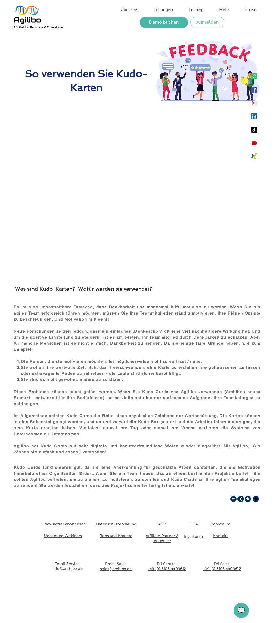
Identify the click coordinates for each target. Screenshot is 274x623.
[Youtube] (254, 143)
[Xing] (254, 156)
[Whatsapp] (254, 76)
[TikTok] (254, 130)
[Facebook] (254, 90)
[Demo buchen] (164, 22)
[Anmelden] (207, 22)
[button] (220, 9)
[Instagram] (254, 103)
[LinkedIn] (254, 116)
